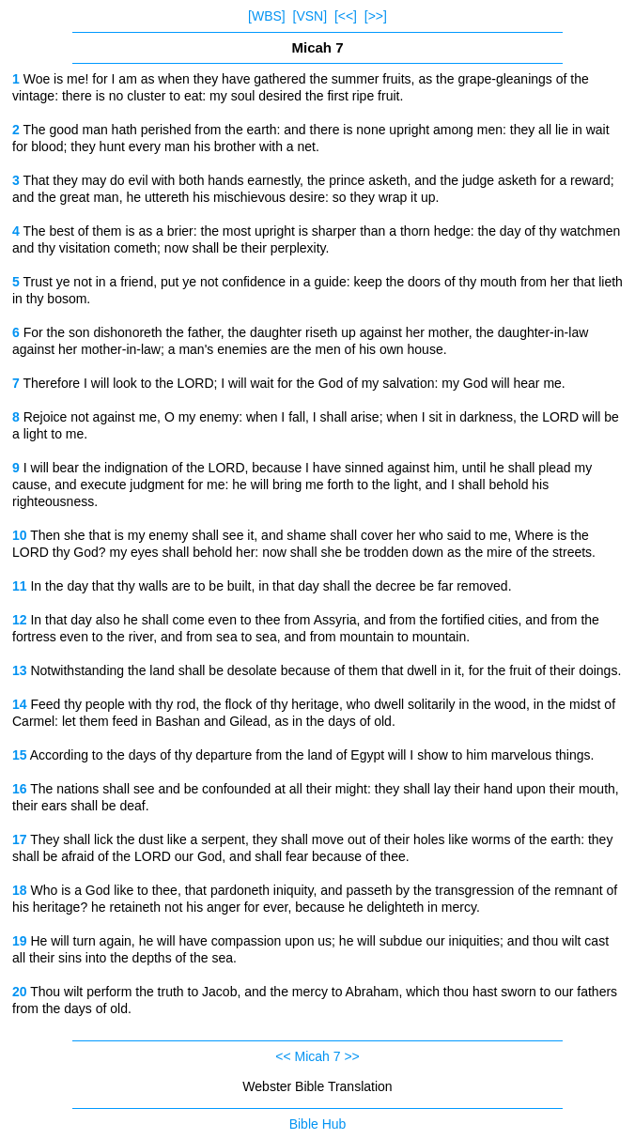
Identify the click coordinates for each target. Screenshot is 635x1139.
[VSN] (310, 15)
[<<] (345, 15)
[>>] (375, 15)
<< (282, 1056)
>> (351, 1056)
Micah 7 (317, 1056)
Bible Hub (318, 1123)
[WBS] (267, 15)
